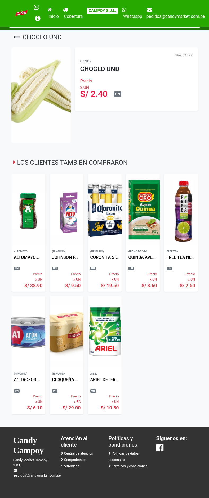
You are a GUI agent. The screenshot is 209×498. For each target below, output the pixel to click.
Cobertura (73, 13)
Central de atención (77, 453)
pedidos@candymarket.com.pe (175, 13)
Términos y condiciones (128, 466)
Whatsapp (132, 13)
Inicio (53, 13)
